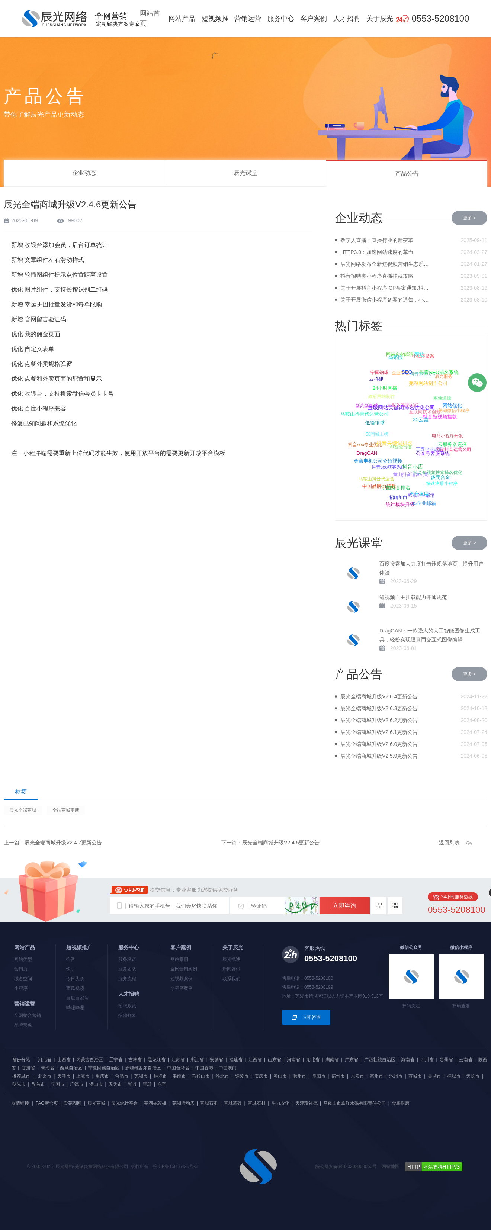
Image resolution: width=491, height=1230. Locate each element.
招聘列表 (127, 1015)
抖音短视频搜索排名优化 (438, 471)
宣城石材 (257, 1103)
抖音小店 (411, 468)
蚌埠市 (160, 1076)
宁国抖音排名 (395, 489)
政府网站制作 (382, 395)
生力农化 (280, 1103)
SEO (406, 373)
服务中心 (280, 18)
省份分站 (21, 1059)
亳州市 (376, 1076)
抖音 (70, 959)
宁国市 (57, 1084)
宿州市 (338, 1076)
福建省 (236, 1059)
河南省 (293, 1059)
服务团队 (127, 969)
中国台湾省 (178, 1067)
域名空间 (23, 978)
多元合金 (439, 478)
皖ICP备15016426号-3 (175, 1166)
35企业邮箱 (423, 503)
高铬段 (395, 357)
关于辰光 (379, 18)
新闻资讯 (231, 969)
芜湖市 (141, 1076)
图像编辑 (443, 397)
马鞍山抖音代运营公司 (364, 414)
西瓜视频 (75, 988)
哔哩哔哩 (75, 1007)
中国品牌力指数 (379, 486)
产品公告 (407, 173)
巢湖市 (434, 1076)
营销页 (21, 969)
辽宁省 (115, 1059)
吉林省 (135, 1059)
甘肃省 (28, 1067)
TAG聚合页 (47, 1103)
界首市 (38, 1084)
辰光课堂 (245, 173)
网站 (419, 355)
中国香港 (204, 1067)
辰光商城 (96, 1103)
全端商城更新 (65, 810)
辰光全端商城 (22, 810)
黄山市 (280, 1076)
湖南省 (332, 1059)
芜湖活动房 (183, 1103)
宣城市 (415, 1076)
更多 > (469, 217)
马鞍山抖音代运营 (377, 478)
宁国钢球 (380, 372)
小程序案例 (181, 988)
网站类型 (23, 959)
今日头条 (75, 978)
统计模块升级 (399, 504)
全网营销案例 (183, 969)
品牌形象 (23, 1025)
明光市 (19, 1084)
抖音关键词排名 (394, 444)
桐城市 (453, 1076)
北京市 (44, 1076)
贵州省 (446, 1059)
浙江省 (197, 1059)
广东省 (351, 1059)
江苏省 (178, 1059)
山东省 (274, 1059)
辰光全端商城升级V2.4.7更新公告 (63, 843)
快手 (70, 969)
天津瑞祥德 (306, 1103)
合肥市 (121, 1076)
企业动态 (84, 173)
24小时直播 (384, 389)
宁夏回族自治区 (103, 1067)
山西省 (64, 1059)
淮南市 (179, 1076)
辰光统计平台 (124, 1103)
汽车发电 (419, 494)
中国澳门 (228, 1067)
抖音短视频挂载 (439, 418)
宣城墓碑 (233, 1103)
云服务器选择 (451, 445)
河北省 (44, 1059)
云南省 (465, 1059)
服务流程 (127, 978)
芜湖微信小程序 (454, 410)
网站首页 (150, 18)
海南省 (407, 1059)
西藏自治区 (71, 1067)
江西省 (255, 1059)
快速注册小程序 (442, 483)
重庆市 (102, 1076)
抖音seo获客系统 (389, 466)
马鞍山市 (201, 1076)
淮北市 (222, 1076)
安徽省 (216, 1059)
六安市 (357, 1076)
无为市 (115, 1084)
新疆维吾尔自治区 (143, 1067)
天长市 (472, 1076)
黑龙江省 (157, 1059)
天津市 (64, 1076)
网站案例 (179, 959)
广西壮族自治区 (379, 1059)
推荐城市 (21, 1076)
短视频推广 (215, 37)
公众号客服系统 (432, 454)
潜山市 (96, 1084)
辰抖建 (376, 379)
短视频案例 (181, 978)
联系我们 (231, 978)
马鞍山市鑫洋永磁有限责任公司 (354, 1103)
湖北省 (313, 1059)
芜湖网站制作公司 (427, 384)
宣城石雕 (209, 1103)
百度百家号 (77, 998)
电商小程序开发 (447, 435)
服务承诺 (127, 959)
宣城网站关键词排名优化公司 (400, 409)
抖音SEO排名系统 (438, 373)
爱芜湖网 (72, 1103)
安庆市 (261, 1076)
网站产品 (182, 18)
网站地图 (390, 1166)
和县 (132, 1084)
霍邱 (147, 1084)
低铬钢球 (374, 423)
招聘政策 (127, 1005)
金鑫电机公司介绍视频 (377, 462)
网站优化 (452, 406)
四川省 (427, 1059)
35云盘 (420, 421)
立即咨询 (344, 905)
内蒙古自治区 (89, 1059)
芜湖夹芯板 (155, 1103)
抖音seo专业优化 (365, 444)
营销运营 (247, 18)
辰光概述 (231, 959)
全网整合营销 (27, 1015)
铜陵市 (241, 1076)
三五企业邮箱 (430, 448)
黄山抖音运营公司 (412, 473)
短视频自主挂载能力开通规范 (413, 597)
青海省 (47, 1067)
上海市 (83, 1076)
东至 (161, 1084)
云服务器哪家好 (403, 403)
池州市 (395, 1076)
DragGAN (366, 453)
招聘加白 (399, 497)
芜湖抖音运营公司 (453, 449)
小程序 (21, 988)
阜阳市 (318, 1076)
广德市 (76, 1084)
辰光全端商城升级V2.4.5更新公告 (281, 843)
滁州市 (299, 1076)
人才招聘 (346, 18)
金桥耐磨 (401, 1103)
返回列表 (449, 843)
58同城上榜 (377, 433)
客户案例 (313, 18)
